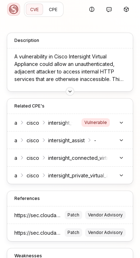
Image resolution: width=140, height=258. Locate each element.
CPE (53, 9)
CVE (34, 9)
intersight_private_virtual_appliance (89, 175)
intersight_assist (66, 140)
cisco (33, 123)
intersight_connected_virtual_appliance (93, 158)
